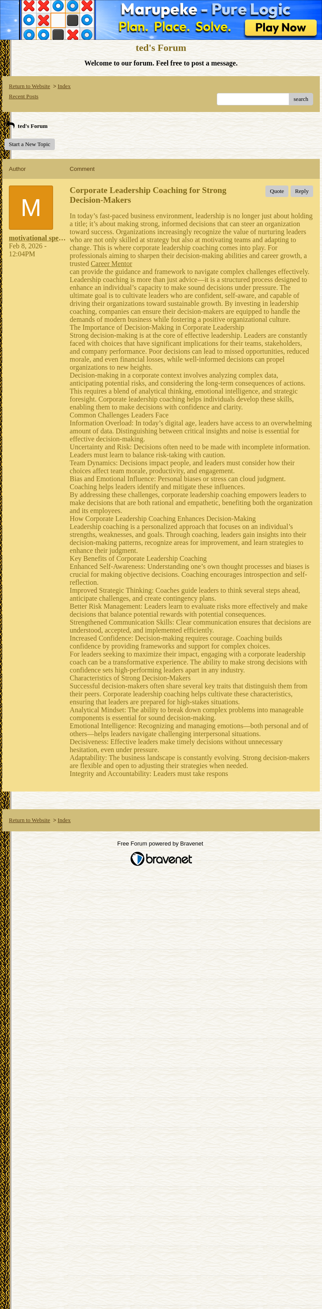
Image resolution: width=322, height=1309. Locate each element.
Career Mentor (111, 263)
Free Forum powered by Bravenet (161, 843)
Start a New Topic (29, 144)
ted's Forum (26, 126)
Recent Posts (23, 96)
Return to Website (29, 86)
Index (64, 86)
